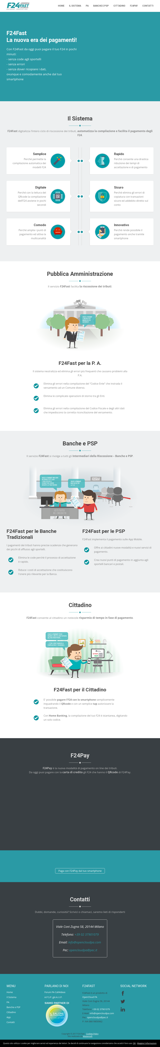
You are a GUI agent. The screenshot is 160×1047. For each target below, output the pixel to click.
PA (87, 6)
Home (61, 6)
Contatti (147, 6)
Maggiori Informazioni (146, 1043)
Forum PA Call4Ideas (55, 992)
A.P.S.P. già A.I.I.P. (53, 997)
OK (134, 1043)
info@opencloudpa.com (84, 942)
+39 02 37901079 (87, 934)
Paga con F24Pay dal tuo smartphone (80, 871)
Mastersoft (87, 1036)
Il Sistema (75, 6)
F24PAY (134, 6)
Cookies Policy (92, 1033)
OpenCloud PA (89, 997)
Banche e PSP (101, 6)
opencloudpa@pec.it (83, 950)
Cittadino (119, 6)
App (9, 1017)
